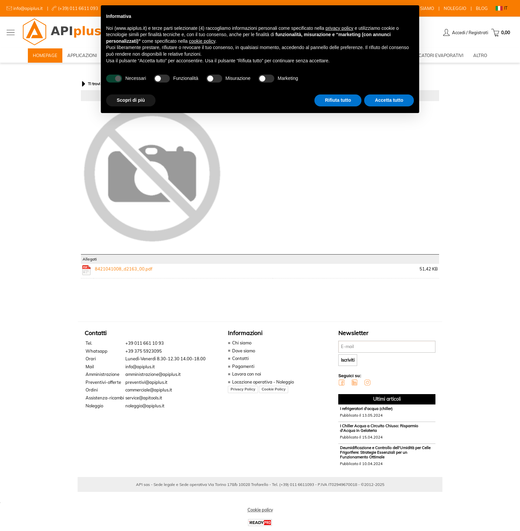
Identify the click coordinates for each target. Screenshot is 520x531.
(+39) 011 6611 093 (78, 8)
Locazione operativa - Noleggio (263, 383)
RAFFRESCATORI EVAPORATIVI (431, 56)
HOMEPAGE (45, 56)
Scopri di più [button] (131, 100)
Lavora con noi (246, 376)
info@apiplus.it (28, 8)
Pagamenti (243, 368)
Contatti (240, 360)
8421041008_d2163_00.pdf (123, 270)
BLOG (482, 8)
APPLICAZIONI (82, 56)
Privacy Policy (242, 391)
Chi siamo (241, 345)
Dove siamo (243, 352)
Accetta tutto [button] (389, 100)
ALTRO (480, 56)
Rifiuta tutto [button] (338, 100)
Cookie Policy (274, 391)
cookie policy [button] (202, 41)
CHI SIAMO (423, 8)
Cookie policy (260, 511)
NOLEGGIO (455, 8)
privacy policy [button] (339, 28)
